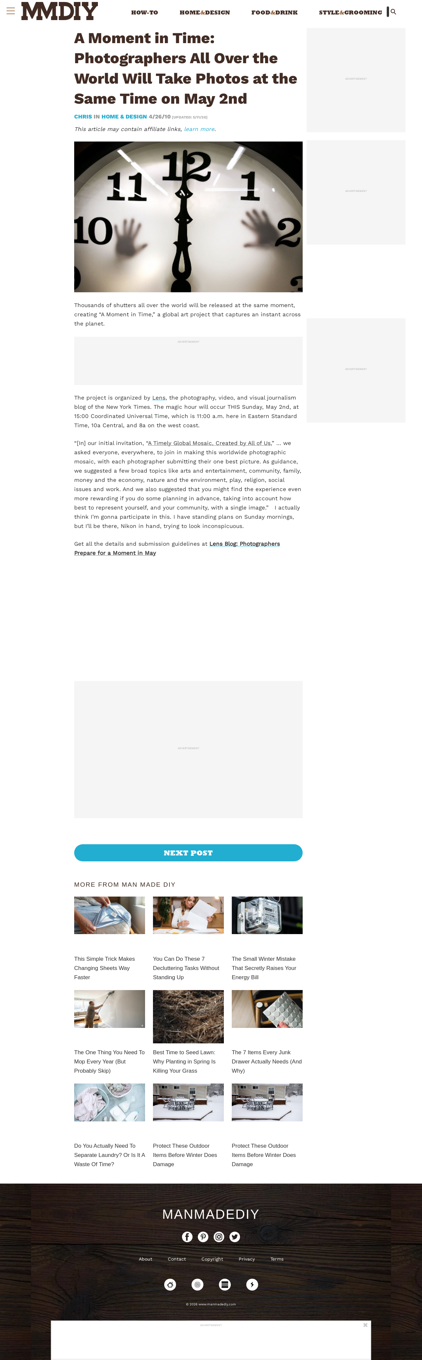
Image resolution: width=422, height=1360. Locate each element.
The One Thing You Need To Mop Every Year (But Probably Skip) (109, 1061)
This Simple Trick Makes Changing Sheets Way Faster (104, 968)
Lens (159, 397)
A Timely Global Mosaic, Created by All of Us (209, 443)
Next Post (188, 853)
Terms (277, 1259)
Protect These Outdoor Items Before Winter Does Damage (185, 1155)
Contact (177, 1259)
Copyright (212, 1259)
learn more (199, 129)
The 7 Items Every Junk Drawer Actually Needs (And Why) (267, 1061)
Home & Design (124, 116)
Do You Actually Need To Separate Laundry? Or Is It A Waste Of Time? (109, 1155)
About (145, 1259)
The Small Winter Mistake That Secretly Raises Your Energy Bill (264, 968)
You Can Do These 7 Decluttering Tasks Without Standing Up (186, 968)
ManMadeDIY (211, 1214)
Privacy (247, 1259)
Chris (84, 116)
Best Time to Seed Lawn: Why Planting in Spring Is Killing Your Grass (184, 1061)
